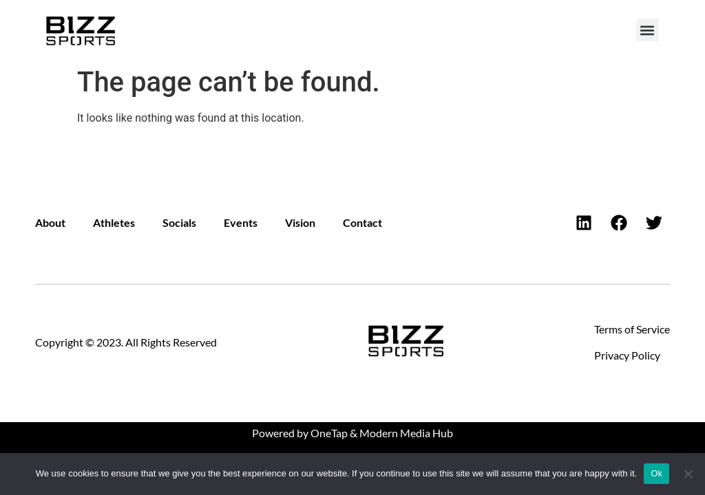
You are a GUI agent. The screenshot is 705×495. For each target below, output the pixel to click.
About (50, 222)
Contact (362, 222)
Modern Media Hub (406, 432)
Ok (656, 473)
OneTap (329, 432)
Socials (179, 222)
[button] (647, 30)
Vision (300, 222)
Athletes (114, 222)
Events (240, 222)
